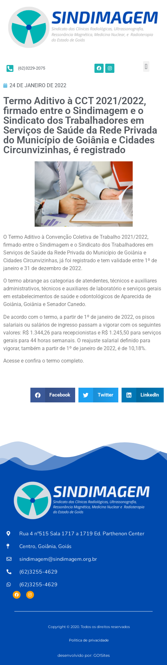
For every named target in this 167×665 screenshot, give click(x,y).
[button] (146, 66)
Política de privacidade (89, 640)
